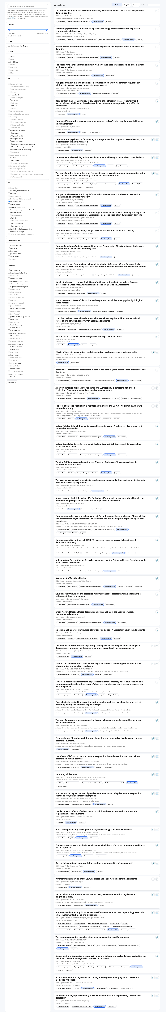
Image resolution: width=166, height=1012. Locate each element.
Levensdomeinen (15, 79)
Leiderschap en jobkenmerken (21, 171)
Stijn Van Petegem (15, 374)
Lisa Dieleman (14, 330)
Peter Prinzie (13, 355)
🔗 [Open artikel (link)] (157, 10)
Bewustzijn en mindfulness (18, 191)
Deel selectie (12, 382)
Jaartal (11, 24)
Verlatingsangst (16, 226)
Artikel (11, 56)
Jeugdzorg (14, 152)
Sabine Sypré (13, 360)
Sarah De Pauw (14, 363)
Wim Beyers (13, 377)
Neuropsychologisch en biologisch (21, 210)
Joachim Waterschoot (16, 308)
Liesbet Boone (14, 328)
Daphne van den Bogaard (18, 287)
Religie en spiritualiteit (17, 166)
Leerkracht (15, 128)
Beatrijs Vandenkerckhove (18, 273)
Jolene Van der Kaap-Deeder (19, 317)
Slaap (13, 109)
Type (11, 51)
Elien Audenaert (14, 292)
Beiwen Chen (14, 276)
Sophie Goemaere (15, 371)
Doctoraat (12, 67)
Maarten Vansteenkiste (17, 333)
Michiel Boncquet (15, 339)
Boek (11, 59)
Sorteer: (143, 5)
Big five (13, 218)
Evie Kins (12, 300)
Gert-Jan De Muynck (16, 303)
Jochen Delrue (14, 311)
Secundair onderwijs (18, 122)
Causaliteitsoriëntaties (19, 221)
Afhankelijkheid (16, 215)
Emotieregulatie (15, 202)
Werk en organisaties (16, 169)
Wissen (136, 5)
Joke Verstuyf (14, 314)
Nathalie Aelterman (16, 341)
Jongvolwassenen (15, 254)
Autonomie (15, 160)
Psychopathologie (15, 139)
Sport (13, 92)
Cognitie (12, 193)
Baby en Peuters (15, 245)
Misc (11, 73)
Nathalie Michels (15, 347)
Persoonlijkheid (14, 213)
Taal (10, 41)
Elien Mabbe (13, 295)
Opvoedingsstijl (16, 136)
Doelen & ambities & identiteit (19, 199)
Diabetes (14, 103)
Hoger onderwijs (17, 125)
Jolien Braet (13, 319)
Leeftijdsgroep (14, 240)
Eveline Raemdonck (16, 298)
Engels (24, 46)
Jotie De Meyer (14, 322)
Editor (11, 65)
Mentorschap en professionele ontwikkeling (26, 174)
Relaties (12, 158)
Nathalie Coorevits (15, 344)
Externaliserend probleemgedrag (22, 144)
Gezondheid (13, 95)
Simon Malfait (14, 366)
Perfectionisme (16, 223)
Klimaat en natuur (15, 111)
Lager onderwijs (16, 119)
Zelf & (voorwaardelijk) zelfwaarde (21, 234)
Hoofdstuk (13, 62)
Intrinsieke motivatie (16, 207)
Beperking (13, 188)
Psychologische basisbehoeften (20, 229)
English (126, 5)
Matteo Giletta (14, 336)
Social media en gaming (17, 155)
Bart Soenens (14, 270)
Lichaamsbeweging (18, 89)
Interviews (13, 70)
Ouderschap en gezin (16, 130)
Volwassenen (14, 256)
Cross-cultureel (14, 196)
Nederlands (13, 46)
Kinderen (12, 248)
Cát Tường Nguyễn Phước (18, 281)
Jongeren (12, 251)
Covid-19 (14, 100)
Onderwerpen (14, 183)
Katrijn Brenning (15, 325)
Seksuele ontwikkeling (19, 163)
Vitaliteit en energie (16, 232)
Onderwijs (12, 117)
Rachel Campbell (15, 358)
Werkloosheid (16, 177)
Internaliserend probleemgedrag (22, 147)
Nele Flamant (14, 349)
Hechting (14, 133)
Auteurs (12, 265)
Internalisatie (14, 204)
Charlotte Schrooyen (16, 284)
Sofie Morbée (14, 369)
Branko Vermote (15, 278)
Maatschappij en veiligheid (18, 114)
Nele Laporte (13, 352)
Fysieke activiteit (15, 84)
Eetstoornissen (16, 141)
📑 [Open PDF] (157, 139)
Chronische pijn (16, 98)
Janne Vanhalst (14, 306)
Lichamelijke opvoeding (19, 87)
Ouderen (12, 259)
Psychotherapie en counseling (19, 150)
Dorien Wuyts (14, 289)
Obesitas (14, 106)
